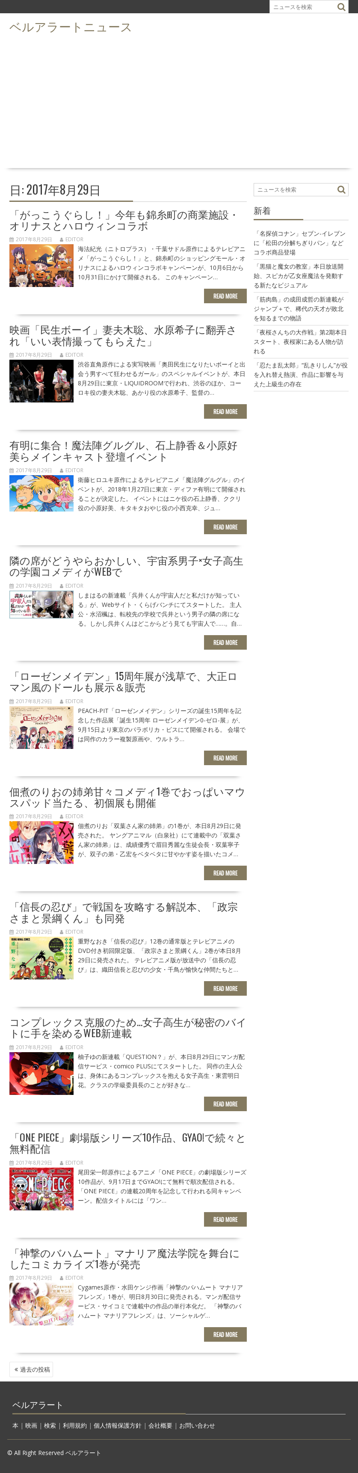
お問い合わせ (197, 1425)
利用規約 (75, 1425)
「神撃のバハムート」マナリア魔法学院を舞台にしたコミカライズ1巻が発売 (124, 1258)
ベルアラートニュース (71, 26)
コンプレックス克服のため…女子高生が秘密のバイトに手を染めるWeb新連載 (128, 1027)
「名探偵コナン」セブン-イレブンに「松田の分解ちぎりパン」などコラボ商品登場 (300, 242)
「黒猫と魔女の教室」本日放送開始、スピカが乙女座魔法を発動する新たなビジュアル (298, 275)
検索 (50, 1425)
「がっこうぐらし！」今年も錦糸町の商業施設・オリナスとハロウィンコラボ (124, 219)
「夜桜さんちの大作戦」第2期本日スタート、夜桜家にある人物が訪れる (300, 341)
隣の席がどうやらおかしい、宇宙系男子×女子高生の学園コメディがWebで (126, 565)
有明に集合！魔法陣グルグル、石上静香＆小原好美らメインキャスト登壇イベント (123, 450)
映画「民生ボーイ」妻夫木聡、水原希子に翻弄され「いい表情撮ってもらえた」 (123, 334)
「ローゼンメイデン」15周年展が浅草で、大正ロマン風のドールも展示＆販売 (123, 681)
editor (71, 239)
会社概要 (160, 1425)
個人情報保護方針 (118, 1425)
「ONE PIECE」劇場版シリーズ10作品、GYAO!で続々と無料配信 (127, 1142)
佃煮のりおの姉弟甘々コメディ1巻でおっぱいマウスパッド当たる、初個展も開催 (127, 796)
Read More (225, 296)
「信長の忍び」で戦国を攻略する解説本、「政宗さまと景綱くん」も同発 (123, 911)
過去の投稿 (35, 1369)
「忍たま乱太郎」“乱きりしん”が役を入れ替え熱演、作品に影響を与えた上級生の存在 (301, 374)
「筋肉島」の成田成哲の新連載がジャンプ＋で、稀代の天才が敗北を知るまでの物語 (298, 308)
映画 (31, 1425)
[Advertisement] (179, 101)
